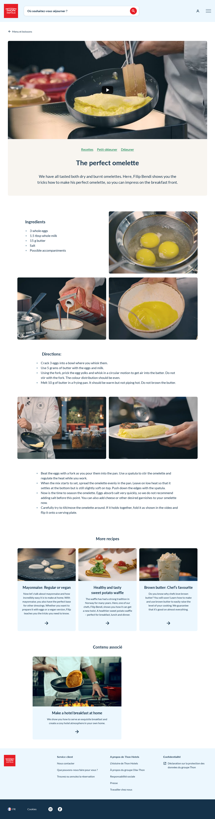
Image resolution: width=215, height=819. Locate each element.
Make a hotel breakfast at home (77, 713)
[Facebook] (60, 809)
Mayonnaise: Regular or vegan (47, 587)
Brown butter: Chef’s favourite (168, 587)
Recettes (87, 149)
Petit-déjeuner (107, 149)
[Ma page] (198, 11)
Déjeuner (127, 149)
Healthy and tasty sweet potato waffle (107, 590)
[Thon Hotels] (11, 11)
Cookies (32, 809)
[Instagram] (50, 809)
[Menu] (208, 11)
